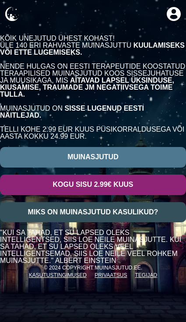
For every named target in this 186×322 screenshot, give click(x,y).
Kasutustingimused (58, 275)
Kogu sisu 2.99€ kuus (93, 184)
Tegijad (146, 275)
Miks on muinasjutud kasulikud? (93, 212)
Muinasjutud (92, 157)
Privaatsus (111, 275)
